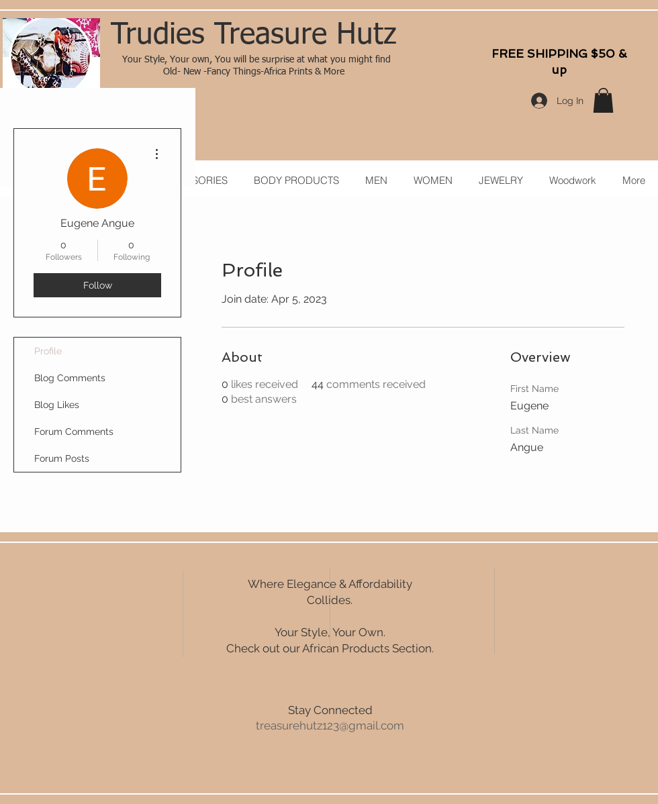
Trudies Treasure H (234, 35)
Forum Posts (61, 458)
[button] (603, 100)
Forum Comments (73, 431)
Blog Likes (56, 404)
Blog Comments (69, 377)
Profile (48, 351)
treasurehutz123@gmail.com (330, 725)
